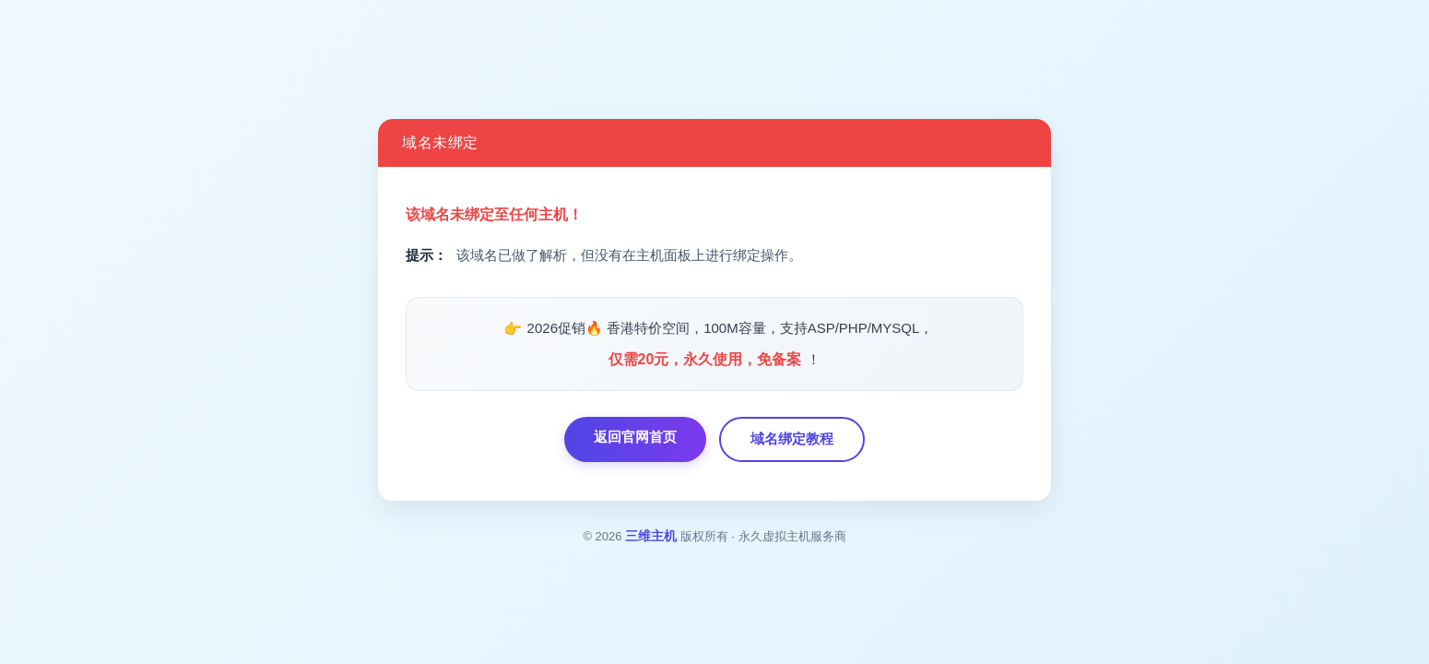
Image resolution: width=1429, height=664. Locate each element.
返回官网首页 (635, 437)
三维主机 (651, 535)
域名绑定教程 (791, 438)
